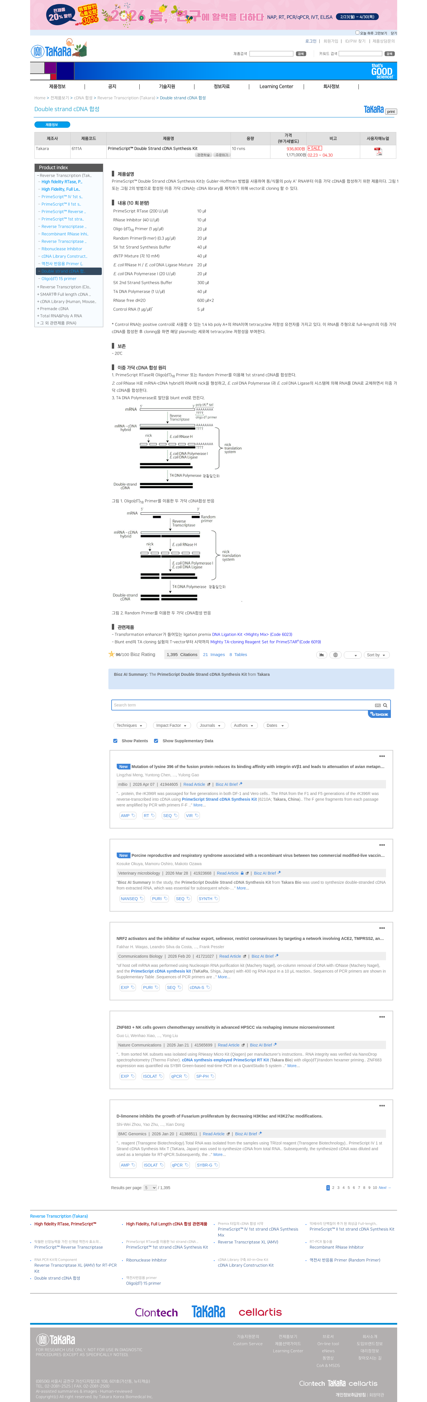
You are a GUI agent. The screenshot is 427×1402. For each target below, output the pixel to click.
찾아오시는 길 (370, 1358)
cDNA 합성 (83, 98)
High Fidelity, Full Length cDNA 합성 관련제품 (166, 1224)
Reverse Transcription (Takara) (126, 98)
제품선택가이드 (288, 1344)
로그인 (311, 41)
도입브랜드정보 (370, 1344)
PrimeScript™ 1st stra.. (63, 219)
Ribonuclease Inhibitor (62, 249)
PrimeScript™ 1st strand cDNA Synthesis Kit (167, 1247)
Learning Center (288, 1351)
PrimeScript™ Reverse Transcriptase (68, 1247)
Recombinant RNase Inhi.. (65, 234)
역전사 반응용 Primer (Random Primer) (345, 1260)
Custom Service (248, 1344)
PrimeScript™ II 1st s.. (61, 204)
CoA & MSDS (328, 1365)
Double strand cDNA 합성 (57, 1278)
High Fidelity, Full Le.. (61, 189)
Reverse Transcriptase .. (64, 226)
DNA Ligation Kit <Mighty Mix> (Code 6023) (252, 634)
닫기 (394, 33)
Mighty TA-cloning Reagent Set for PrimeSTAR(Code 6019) (265, 642)
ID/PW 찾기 (355, 41)
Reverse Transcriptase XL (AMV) (248, 1242)
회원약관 (376, 1395)
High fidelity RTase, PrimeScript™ (65, 1224)
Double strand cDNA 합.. (63, 271)
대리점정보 (369, 1351)
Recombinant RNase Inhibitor (337, 1247)
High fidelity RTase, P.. (62, 182)
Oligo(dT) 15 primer (59, 278)
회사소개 (369, 1336)
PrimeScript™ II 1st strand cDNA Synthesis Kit (352, 1229)
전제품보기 (59, 98)
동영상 (328, 1358)
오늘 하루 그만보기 (374, 33)
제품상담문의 (384, 41)
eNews (328, 1351)
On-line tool (328, 1344)
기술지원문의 (248, 1336)
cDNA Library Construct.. (64, 256)
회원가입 (330, 41)
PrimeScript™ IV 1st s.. (62, 197)
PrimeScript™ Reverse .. (64, 211)
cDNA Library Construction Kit (246, 1265)
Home (40, 98)
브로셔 (328, 1336)
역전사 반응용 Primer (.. (62, 264)
